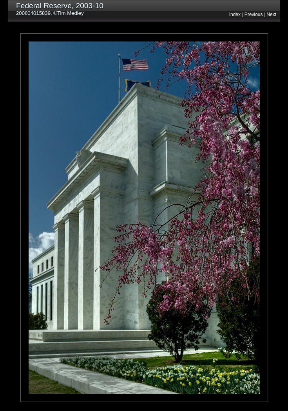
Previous (254, 14)
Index (235, 14)
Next (271, 14)
